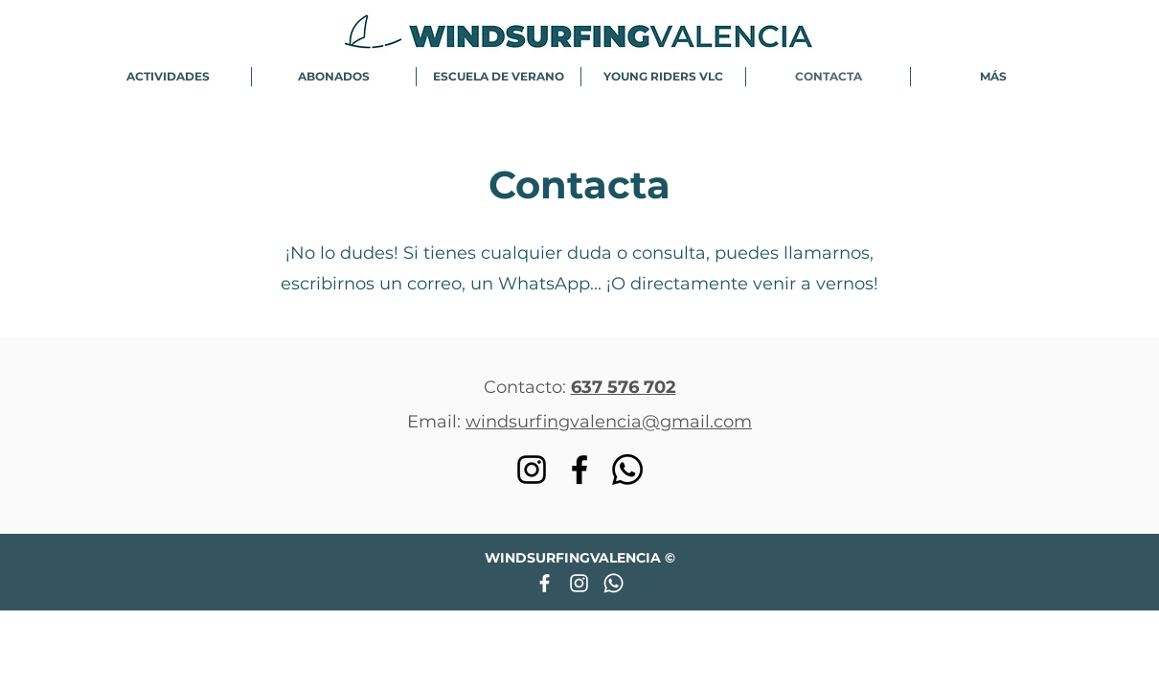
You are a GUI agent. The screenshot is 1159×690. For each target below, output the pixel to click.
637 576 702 (623, 387)
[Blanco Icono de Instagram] (579, 583)
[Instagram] (531, 469)
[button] (168, 76)
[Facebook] (579, 469)
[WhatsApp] (627, 469)
